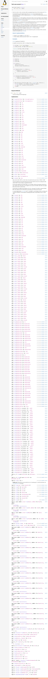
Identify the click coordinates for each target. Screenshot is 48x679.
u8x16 (24, 268)
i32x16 (24, 307)
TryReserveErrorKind (21, 634)
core (15, 4)
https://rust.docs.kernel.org (30, 678)
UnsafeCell (24, 496)
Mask (39, 501)
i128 (23, 110)
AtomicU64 (23, 252)
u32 (22, 117)
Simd (18, 408)
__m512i (18, 303)
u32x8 (24, 294)
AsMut (2, 24)
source (44, 4)
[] (46, 4)
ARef (26, 665)
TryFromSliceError (29, 99)
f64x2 (24, 257)
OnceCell (24, 498)
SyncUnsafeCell (25, 494)
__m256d (18, 279)
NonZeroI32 (27, 325)
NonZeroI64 (27, 327)
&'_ (23, 523)
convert (19, 4)
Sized (22, 7)
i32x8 (24, 285)
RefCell (23, 492)
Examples (15, 39)
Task (29, 665)
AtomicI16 (23, 159)
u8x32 (24, 290)
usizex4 (25, 298)
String (29, 638)
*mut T (19, 485)
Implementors (4, 13)
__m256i (18, 281)
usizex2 (25, 276)
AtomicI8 (23, 147)
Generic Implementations (18, 33)
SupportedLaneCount (23, 506)
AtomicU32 (23, 246)
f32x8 (24, 277)
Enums (2, 18)
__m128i (18, 259)
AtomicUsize (25, 254)
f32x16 (24, 299)
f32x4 (24, 255)
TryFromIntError (29, 101)
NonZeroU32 (27, 367)
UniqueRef (24, 667)
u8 (22, 113)
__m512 (18, 299)
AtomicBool (24, 124)
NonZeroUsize (27, 373)
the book (32, 28)
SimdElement (16, 510)
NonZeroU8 (19, 355)
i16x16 (24, 283)
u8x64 (24, 312)
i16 (22, 104)
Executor (23, 660)
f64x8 (24, 301)
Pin (38, 628)
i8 (22, 102)
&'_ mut (24, 525)
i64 (22, 108)
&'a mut (17, 478)
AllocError (19, 658)
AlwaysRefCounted (20, 674)
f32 (17, 132)
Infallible (2, 20)
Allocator (23, 628)
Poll (23, 488)
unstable (42, 99)
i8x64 (24, 303)
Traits (2, 23)
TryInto (2, 32)
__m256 (18, 277)
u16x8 (24, 270)
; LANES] (33, 501)
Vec (23, 640)
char (18, 126)
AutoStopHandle (32, 660)
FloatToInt (2, 27)
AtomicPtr (26, 485)
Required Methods (4, 8)
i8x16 (24, 259)
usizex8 (25, 320)
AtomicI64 (23, 170)
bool (18, 102)
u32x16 (24, 316)
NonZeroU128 (27, 371)
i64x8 (24, 309)
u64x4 (24, 296)
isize (23, 112)
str (26, 632)
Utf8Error (19, 649)
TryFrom (2, 31)
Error (28, 647)
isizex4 (25, 288)
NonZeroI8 (19, 322)
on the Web (23, 191)
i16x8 (24, 261)
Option (23, 474)
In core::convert (4, 16)
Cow (21, 641)
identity (2, 37)
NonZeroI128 (27, 329)
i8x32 (24, 281)
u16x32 (24, 314)
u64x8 (24, 318)
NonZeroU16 (27, 366)
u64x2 (24, 274)
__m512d (18, 301)
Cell (23, 490)
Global (22, 638)
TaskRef (18, 665)
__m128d (18, 257)
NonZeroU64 (27, 369)
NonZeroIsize (27, 331)
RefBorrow (24, 672)
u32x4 (24, 272)
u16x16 (24, 292)
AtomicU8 (23, 217)
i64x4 (24, 287)
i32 (22, 106)
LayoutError (19, 636)
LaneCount (14, 506)
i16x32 (24, 305)
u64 (22, 119)
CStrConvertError (21, 663)
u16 (22, 115)
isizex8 (25, 310)
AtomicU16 (23, 235)
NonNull (30, 523)
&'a (34, 474)
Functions (3, 35)
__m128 (18, 255)
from (2, 10)
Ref (32, 667)
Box (30, 628)
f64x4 (24, 279)
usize (23, 123)
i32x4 (24, 263)
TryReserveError (33, 634)
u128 (23, 121)
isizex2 (25, 266)
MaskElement (16, 505)
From (2, 6)
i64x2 (24, 265)
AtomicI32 (23, 167)
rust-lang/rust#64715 (16, 483)
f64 (22, 132)
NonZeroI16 (27, 323)
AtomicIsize (25, 172)
